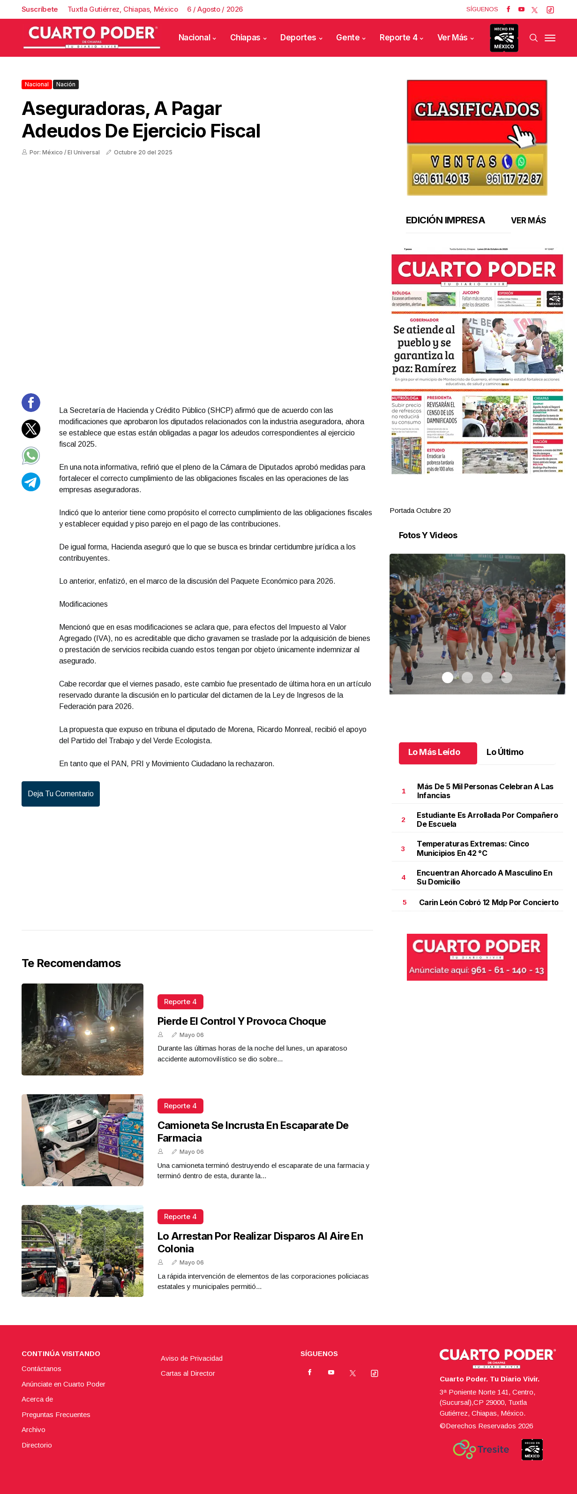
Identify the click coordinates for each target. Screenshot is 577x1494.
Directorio (37, 1445)
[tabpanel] (477, 381)
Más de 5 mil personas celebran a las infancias (485, 791)
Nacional (194, 37)
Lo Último (505, 752)
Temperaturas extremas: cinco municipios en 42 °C (473, 848)
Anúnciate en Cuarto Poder (63, 1384)
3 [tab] (487, 499)
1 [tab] (447, 499)
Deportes (298, 37)
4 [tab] (506, 499)
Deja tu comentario (61, 794)
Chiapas (245, 37)
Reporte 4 (398, 37)
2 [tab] (467, 499)
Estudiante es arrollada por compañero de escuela (487, 819)
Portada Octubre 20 (420, 510)
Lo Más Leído (434, 752)
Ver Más (452, 37)
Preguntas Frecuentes (56, 1414)
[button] (477, 360)
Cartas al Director (188, 1373)
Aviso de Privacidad (192, 1358)
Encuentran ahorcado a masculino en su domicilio (484, 877)
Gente (348, 37)
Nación (65, 84)
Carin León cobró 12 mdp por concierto (489, 902)
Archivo (33, 1429)
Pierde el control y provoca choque (241, 1021)
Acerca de (37, 1399)
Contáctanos (41, 1368)
